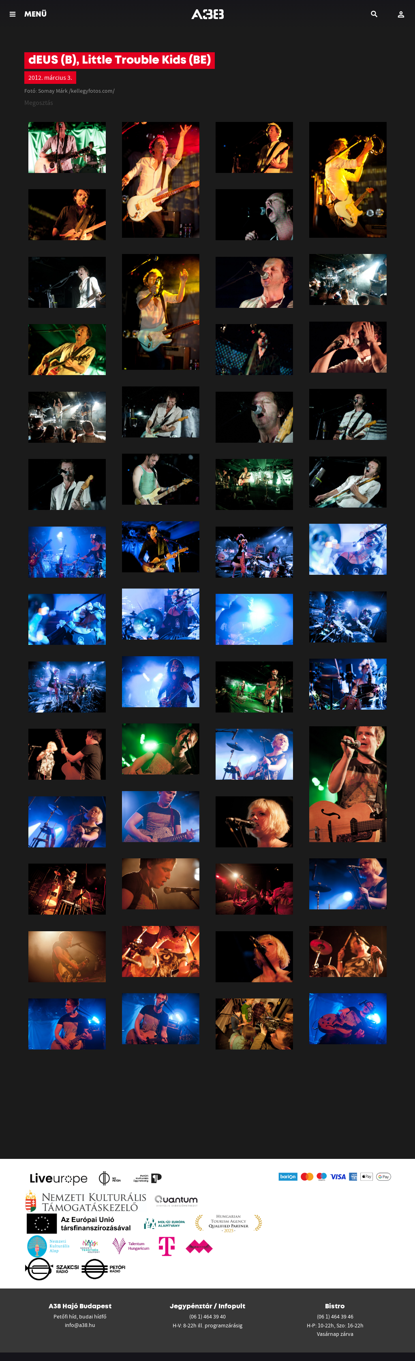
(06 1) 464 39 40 (207, 1316)
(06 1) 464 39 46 (335, 1316)
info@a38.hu (80, 1325)
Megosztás (38, 102)
